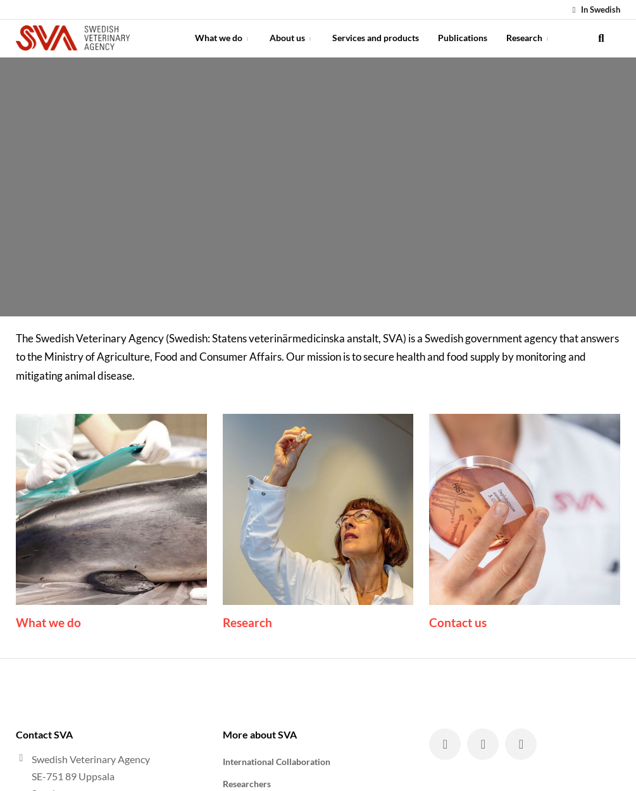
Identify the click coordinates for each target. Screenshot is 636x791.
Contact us (458, 622)
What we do (223, 37)
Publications (462, 37)
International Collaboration (276, 761)
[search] (601, 38)
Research (528, 37)
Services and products (375, 37)
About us (291, 37)
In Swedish (594, 9)
